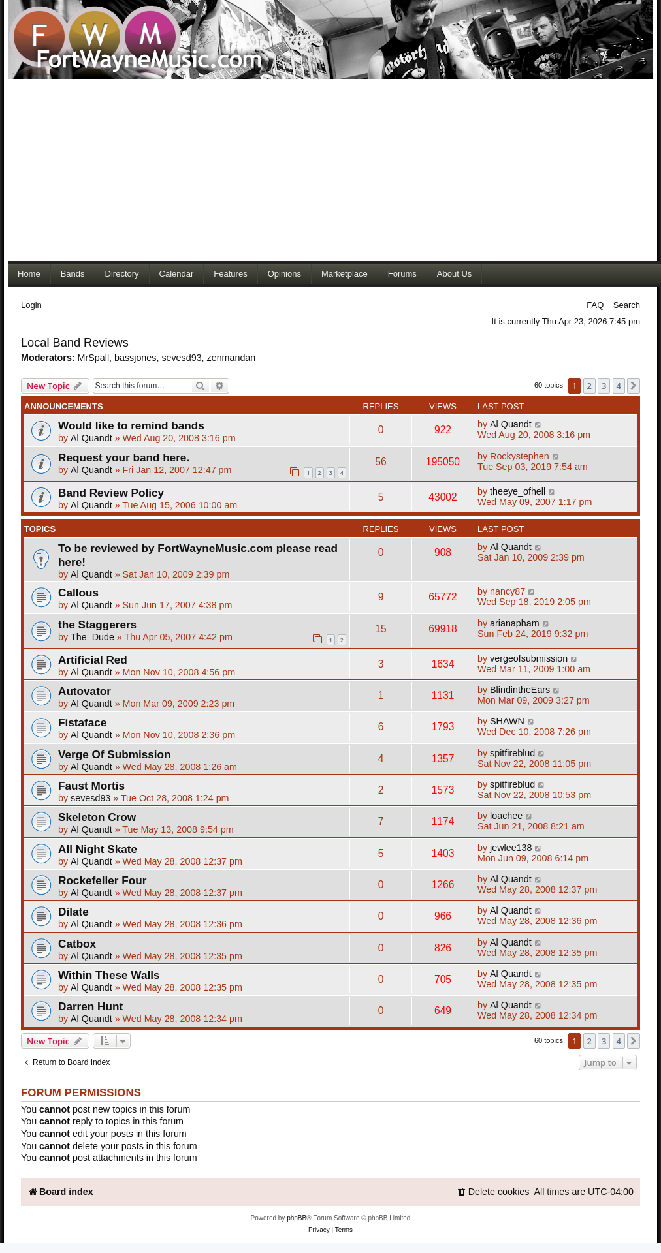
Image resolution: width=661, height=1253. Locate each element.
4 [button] (619, 386)
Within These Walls (109, 975)
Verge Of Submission (114, 754)
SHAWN (507, 721)
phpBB (296, 1218)
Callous (78, 592)
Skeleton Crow (97, 817)
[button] (633, 386)
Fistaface (82, 722)
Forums (402, 274)
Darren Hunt (90, 1006)
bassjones (135, 357)
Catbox (77, 943)
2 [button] (589, 386)
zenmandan (231, 357)
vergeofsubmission (529, 658)
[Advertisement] (286, 169)
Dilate (73, 911)
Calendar (176, 274)
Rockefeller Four (102, 880)
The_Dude (92, 637)
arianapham (515, 623)
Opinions (284, 274)
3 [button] (604, 386)
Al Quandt (91, 438)
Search (626, 305)
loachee (506, 816)
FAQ (595, 305)
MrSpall (93, 357)
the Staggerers (97, 624)
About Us (454, 274)
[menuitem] (493, 1192)
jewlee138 (511, 848)
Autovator (84, 691)
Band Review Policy (111, 492)
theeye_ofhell (517, 491)
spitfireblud (512, 753)
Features (230, 274)
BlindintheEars (520, 690)
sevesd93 (181, 357)
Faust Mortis (91, 785)
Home (29, 274)
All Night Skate (97, 849)
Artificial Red (92, 659)
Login (31, 305)
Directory (122, 274)
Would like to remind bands (131, 425)
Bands (73, 274)
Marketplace (344, 274)
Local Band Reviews (75, 342)
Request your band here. (123, 457)
